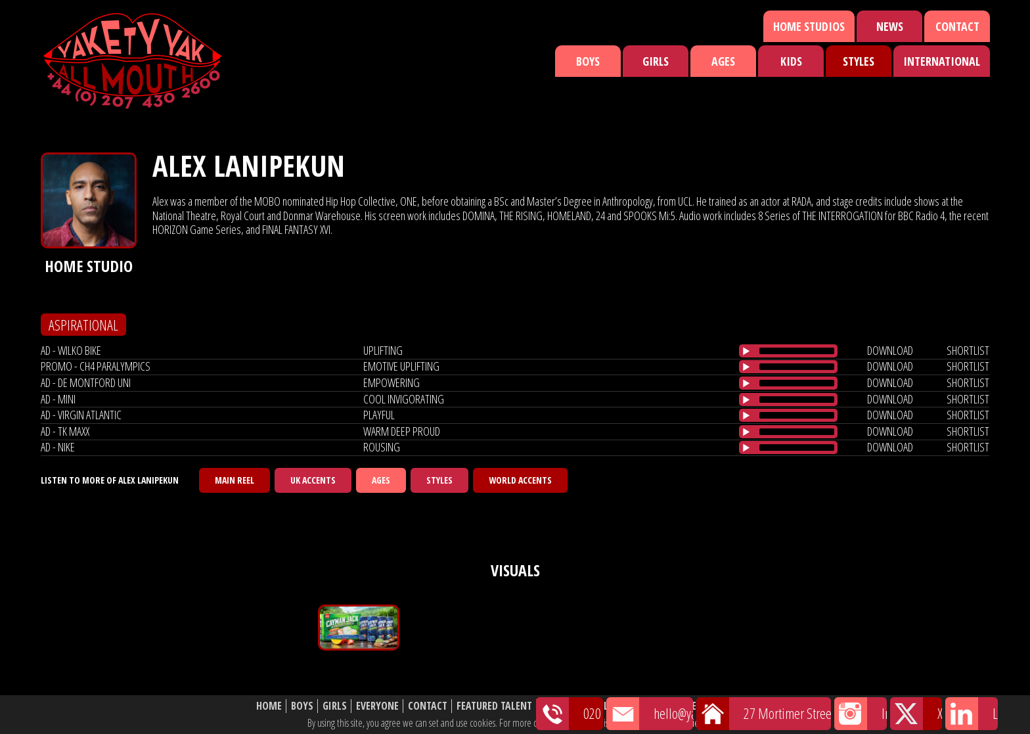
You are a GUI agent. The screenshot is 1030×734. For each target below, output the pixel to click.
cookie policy (698, 723)
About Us (652, 706)
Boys (588, 61)
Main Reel (234, 480)
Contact (957, 26)
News (889, 26)
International (941, 61)
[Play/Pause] (746, 351)
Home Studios (809, 26)
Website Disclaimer (728, 706)
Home (269, 706)
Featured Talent (494, 706)
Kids (791, 61)
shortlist (968, 350)
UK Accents (313, 480)
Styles (858, 61)
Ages (723, 61)
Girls (655, 61)
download (890, 350)
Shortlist (598, 706)
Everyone (377, 706)
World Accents (520, 480)
